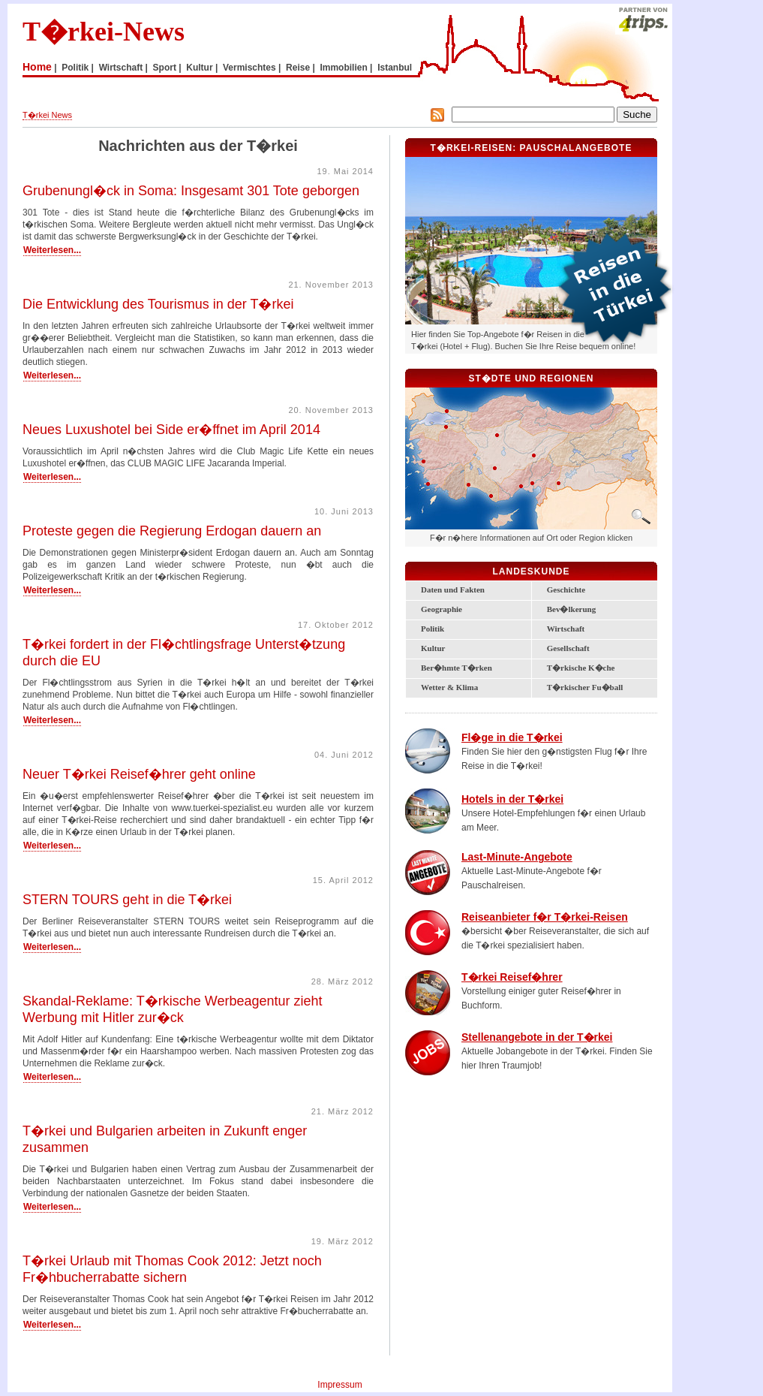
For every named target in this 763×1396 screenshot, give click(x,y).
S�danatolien (593, 475)
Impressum (339, 1384)
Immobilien (343, 67)
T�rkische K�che (581, 667)
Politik (75, 67)
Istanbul (394, 67)
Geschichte (566, 589)
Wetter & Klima (449, 687)
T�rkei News (47, 114)
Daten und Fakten (453, 589)
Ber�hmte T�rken (456, 667)
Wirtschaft (121, 67)
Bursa (446, 427)
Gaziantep (558, 483)
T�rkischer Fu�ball (585, 687)
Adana (532, 483)
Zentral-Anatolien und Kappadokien (516, 452)
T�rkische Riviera (481, 480)
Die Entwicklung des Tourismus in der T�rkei (158, 304)
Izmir (423, 461)
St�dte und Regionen (530, 378)
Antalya (468, 485)
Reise (298, 67)
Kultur (199, 67)
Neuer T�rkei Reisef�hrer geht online (139, 774)
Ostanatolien (600, 443)
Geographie (441, 609)
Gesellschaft (568, 648)
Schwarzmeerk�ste (546, 410)
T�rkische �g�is (443, 460)
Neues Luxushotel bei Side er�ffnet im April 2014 (171, 429)
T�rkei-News (104, 32)
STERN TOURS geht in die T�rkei (127, 899)
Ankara (497, 435)
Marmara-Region (440, 417)
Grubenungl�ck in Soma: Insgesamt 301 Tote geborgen (191, 190)
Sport (164, 67)
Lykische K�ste (454, 482)
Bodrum (428, 484)
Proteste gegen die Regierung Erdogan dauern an (172, 530)
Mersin (521, 486)
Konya (495, 468)
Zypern (504, 519)
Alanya (491, 496)
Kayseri (534, 455)
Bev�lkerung (571, 609)
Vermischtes (249, 67)
